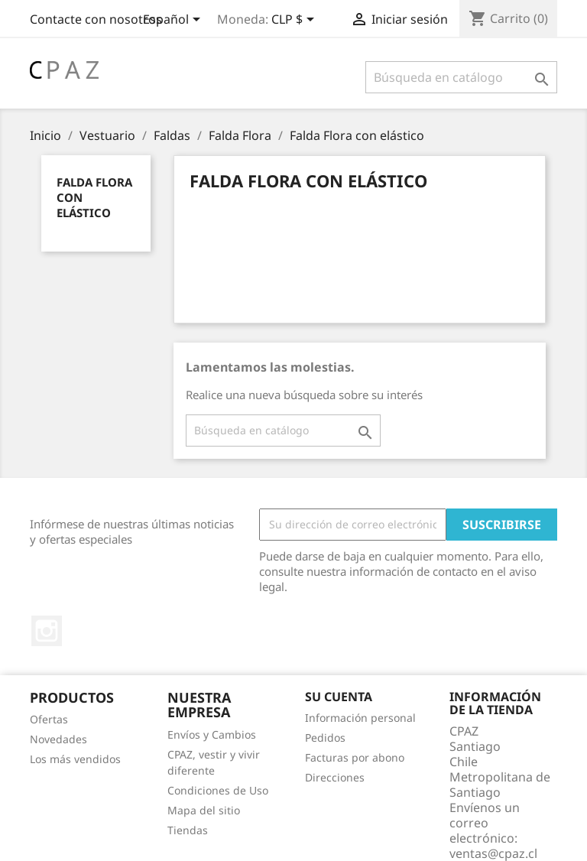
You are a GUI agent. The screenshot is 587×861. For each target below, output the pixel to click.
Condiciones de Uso (217, 790)
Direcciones (335, 777)
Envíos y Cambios (211, 734)
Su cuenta (338, 696)
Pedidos (325, 737)
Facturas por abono (354, 757)
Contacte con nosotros (96, 19)
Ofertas (49, 719)
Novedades (58, 739)
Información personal (360, 717)
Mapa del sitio (203, 810)
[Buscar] (461, 77)
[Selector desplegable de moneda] (295, 20)
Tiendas (187, 830)
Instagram (46, 631)
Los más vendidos (75, 759)
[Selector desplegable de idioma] (174, 20)
